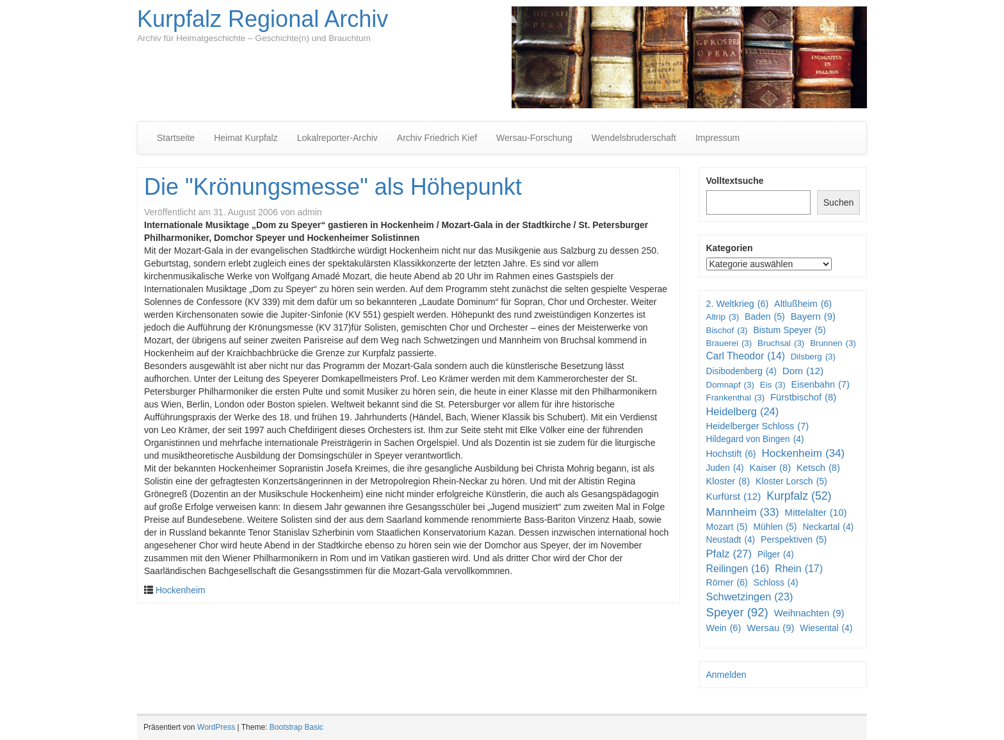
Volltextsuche (735, 181)
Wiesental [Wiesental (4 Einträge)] (826, 628)
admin (309, 212)
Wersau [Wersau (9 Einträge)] (770, 628)
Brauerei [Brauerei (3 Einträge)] (729, 343)
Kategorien (729, 248)
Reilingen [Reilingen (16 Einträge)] (738, 569)
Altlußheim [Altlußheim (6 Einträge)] (803, 303)
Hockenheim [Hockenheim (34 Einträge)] (803, 453)
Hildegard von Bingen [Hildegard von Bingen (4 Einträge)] (755, 439)
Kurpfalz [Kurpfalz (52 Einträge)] (798, 496)
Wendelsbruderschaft (634, 138)
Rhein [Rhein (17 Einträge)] (799, 569)
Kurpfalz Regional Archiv (262, 19)
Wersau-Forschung (534, 138)
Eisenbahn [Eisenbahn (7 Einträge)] (820, 384)
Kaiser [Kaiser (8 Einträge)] (770, 468)
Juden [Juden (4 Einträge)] (725, 468)
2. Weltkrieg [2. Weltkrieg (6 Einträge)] (737, 303)
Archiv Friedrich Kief (437, 138)
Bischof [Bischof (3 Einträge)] (727, 330)
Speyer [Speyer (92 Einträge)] (737, 612)
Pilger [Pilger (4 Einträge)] (775, 554)
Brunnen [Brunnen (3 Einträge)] (833, 343)
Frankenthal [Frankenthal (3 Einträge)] (735, 397)
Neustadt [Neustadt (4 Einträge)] (731, 540)
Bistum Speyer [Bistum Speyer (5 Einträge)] (789, 330)
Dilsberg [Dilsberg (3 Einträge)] (813, 356)
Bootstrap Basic (296, 727)
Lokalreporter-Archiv (337, 138)
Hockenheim (181, 590)
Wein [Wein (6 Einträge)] (723, 627)
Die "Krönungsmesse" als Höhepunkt (333, 187)
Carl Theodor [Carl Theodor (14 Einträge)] (745, 356)
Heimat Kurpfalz (246, 138)
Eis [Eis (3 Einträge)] (773, 385)
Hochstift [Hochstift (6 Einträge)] (731, 453)
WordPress (216, 727)
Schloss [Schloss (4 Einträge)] (776, 583)
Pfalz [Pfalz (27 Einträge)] (729, 554)
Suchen (838, 202)
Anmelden (726, 675)
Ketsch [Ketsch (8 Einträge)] (818, 468)
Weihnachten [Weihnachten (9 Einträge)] (809, 613)
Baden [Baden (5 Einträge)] (765, 316)
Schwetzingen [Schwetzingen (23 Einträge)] (749, 596)
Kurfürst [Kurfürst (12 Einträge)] (733, 496)
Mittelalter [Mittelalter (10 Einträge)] (816, 512)
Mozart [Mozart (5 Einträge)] (727, 526)
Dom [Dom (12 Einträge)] (803, 371)
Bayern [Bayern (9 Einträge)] (813, 317)
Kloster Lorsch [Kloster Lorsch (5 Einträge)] (791, 481)
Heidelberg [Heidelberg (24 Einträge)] (742, 412)
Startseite (176, 138)
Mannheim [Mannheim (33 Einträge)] (742, 512)
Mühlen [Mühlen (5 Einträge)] (775, 526)
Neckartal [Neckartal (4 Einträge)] (828, 527)
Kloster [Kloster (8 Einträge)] (728, 481)
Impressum (717, 138)
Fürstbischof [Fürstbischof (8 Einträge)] (803, 397)
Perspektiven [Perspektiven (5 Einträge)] (794, 539)
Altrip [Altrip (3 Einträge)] (723, 317)
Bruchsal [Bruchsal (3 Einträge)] (780, 343)
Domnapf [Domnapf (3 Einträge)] (730, 385)
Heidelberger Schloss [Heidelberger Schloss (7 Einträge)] (757, 426)
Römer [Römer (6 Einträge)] (727, 582)
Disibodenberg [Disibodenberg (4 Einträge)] (741, 371)
